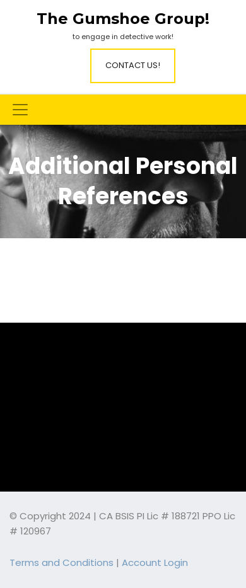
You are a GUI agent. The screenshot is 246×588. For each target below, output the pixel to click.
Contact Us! (132, 65)
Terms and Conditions (61, 562)
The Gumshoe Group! (123, 18)
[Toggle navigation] (20, 110)
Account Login (155, 562)
